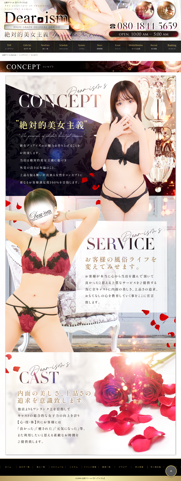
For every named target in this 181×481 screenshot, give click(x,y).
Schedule (63, 47)
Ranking (172, 47)
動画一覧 (106, 467)
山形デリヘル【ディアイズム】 (16, 3)
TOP (9, 47)
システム (74, 467)
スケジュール (57, 467)
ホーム (8, 467)
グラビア (123, 467)
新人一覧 (41, 467)
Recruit (154, 47)
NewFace (45, 47)
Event (118, 47)
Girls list (27, 47)
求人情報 (139, 467)
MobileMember (136, 47)
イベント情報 (90, 467)
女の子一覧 (24, 467)
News (100, 47)
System (81, 47)
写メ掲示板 (156, 467)
